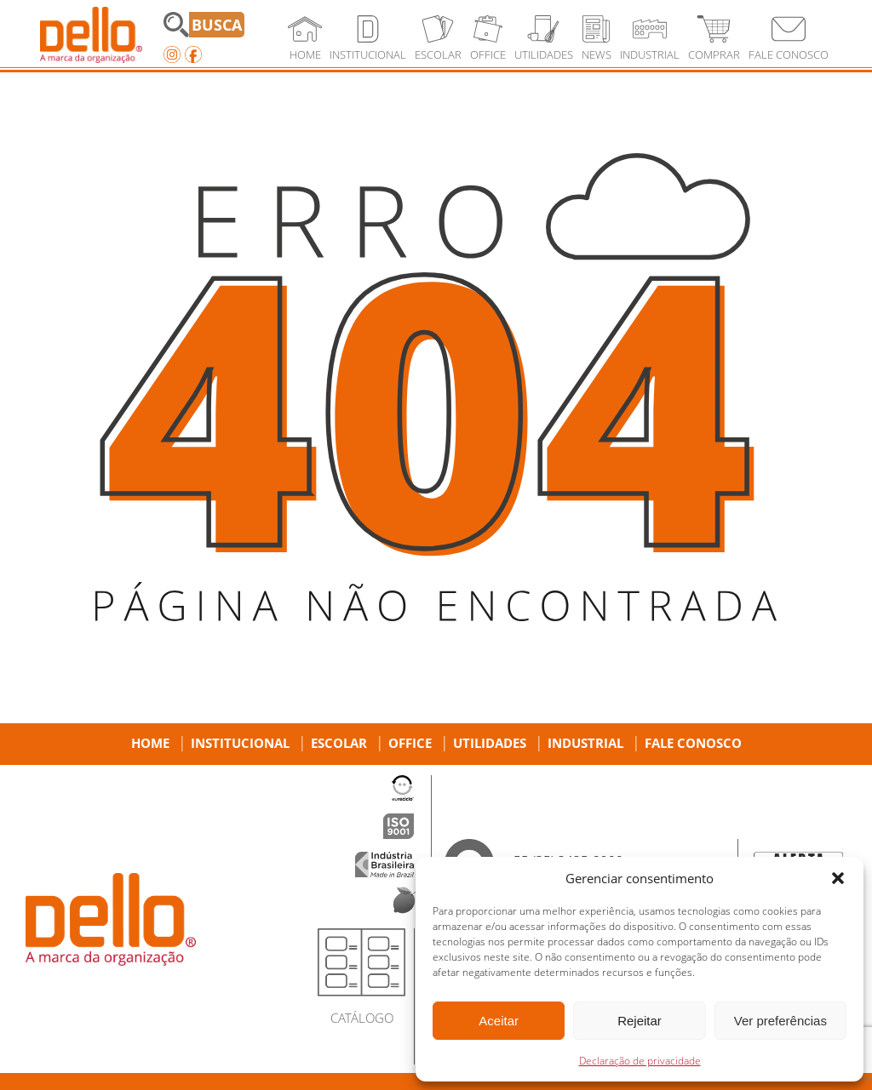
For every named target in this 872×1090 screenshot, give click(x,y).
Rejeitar (639, 1020)
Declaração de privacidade (640, 1060)
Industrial (585, 742)
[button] (837, 878)
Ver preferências (780, 1020)
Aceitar (499, 1020)
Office (410, 742)
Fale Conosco (693, 742)
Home (150, 742)
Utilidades (489, 742)
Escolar (339, 742)
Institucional (240, 742)
